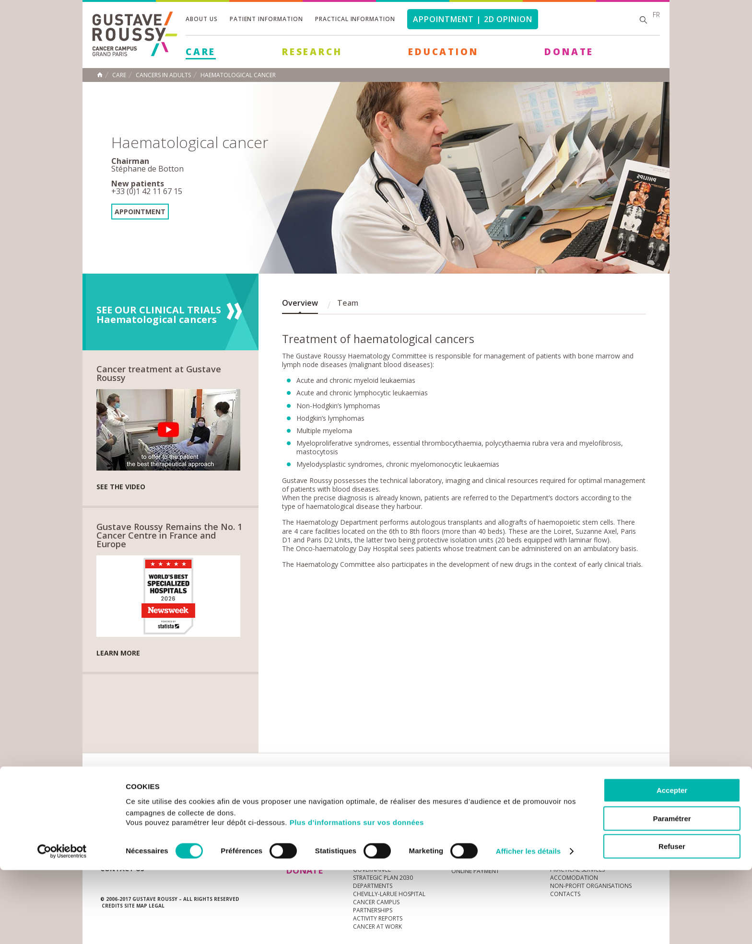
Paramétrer (672, 892)
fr (656, 14)
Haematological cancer (238, 75)
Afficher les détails (528, 925)
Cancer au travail (380, 830)
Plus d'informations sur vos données (357, 896)
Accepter (672, 864)
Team (347, 303)
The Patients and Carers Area (495, 838)
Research (312, 52)
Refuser (671, 920)
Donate (569, 52)
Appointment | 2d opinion (472, 19)
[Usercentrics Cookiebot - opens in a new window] (62, 925)
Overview (300, 303)
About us (202, 19)
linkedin (614, 790)
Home (100, 75)
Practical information (355, 19)
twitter (629, 790)
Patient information (266, 19)
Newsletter (551, 794)
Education (443, 52)
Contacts (565, 830)
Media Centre (174, 790)
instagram (584, 790)
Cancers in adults (163, 75)
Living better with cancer (490, 830)
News (120, 790)
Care (201, 52)
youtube (599, 790)
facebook (644, 790)
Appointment (140, 211)
